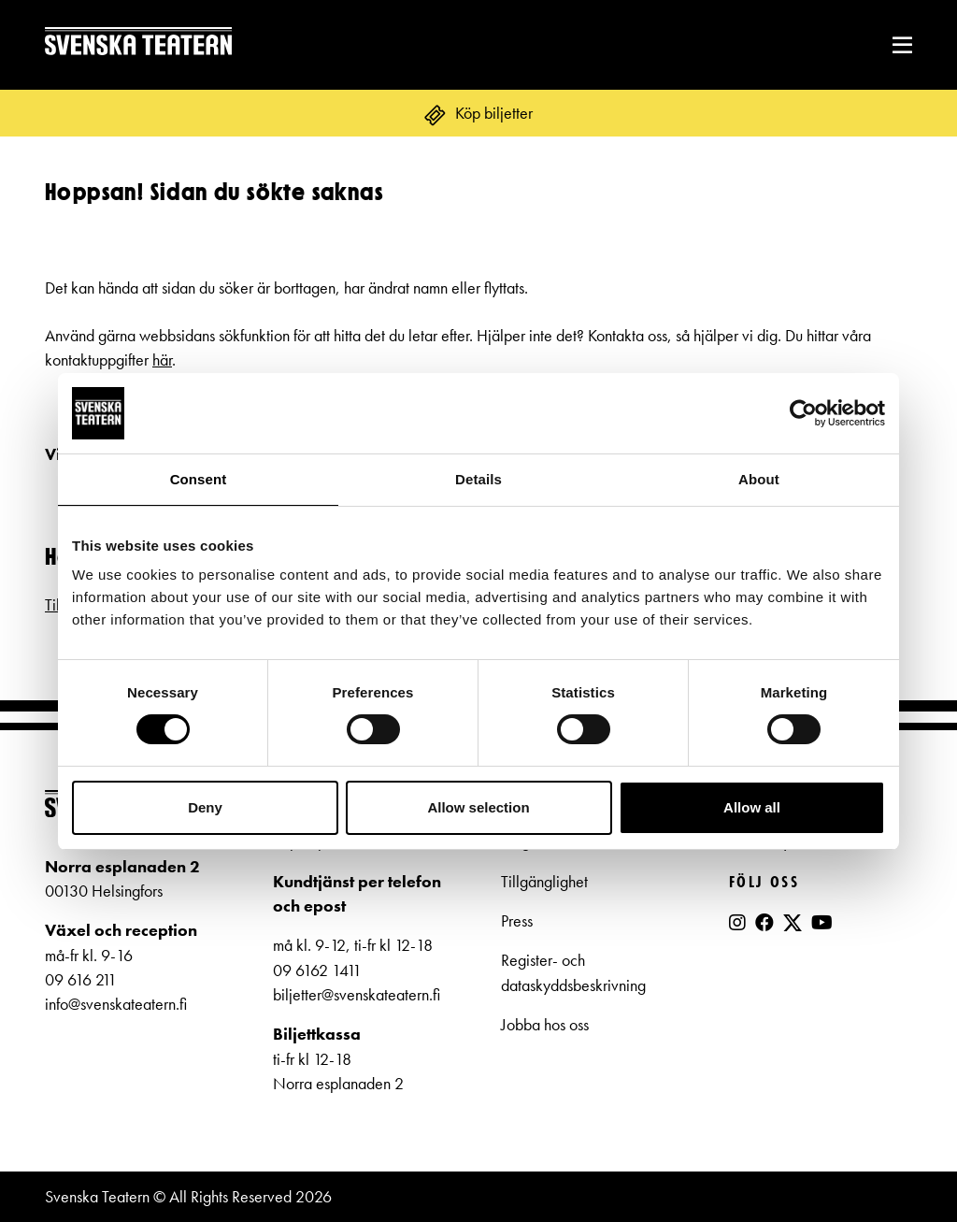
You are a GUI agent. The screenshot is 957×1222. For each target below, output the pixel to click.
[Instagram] (737, 923)
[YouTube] (822, 923)
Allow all (751, 807)
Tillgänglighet (544, 881)
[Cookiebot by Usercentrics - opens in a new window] (803, 413)
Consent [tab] (198, 479)
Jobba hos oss (545, 1024)
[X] (792, 930)
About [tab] (758, 479)
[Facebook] (764, 923)
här (162, 360)
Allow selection (478, 807)
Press (517, 921)
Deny (205, 807)
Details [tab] (478, 479)
